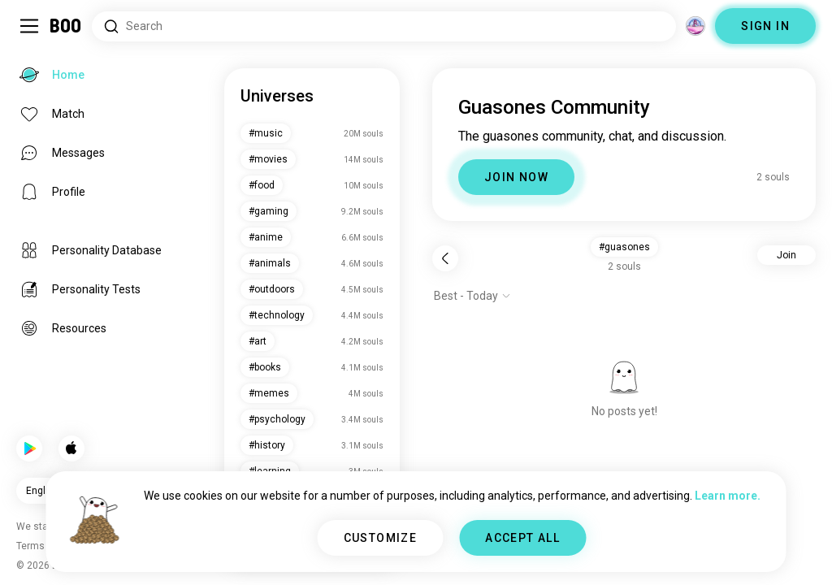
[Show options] (472, 296)
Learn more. (727, 495)
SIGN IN (765, 26)
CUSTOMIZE (381, 537)
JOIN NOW (516, 177)
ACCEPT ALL (522, 537)
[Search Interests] (384, 26)
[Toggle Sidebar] (29, 26)
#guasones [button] (624, 247)
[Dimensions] (695, 26)
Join (786, 255)
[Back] (445, 258)
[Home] (66, 26)
